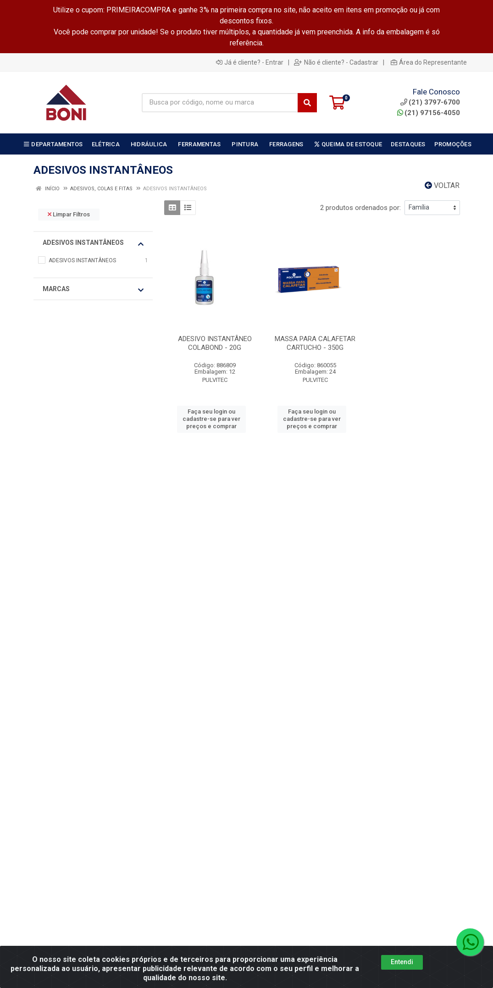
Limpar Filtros (69, 214)
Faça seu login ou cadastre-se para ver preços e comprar (211, 419)
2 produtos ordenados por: (360, 208)
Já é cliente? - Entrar (249, 62)
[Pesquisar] (307, 102)
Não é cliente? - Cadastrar (336, 62)
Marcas (93, 289)
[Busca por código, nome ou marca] (220, 102)
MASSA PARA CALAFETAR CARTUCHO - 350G (315, 343)
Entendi (402, 962)
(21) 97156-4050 (428, 113)
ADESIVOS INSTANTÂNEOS (93, 243)
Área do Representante (429, 62)
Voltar (442, 185)
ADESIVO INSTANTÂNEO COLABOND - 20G (215, 343)
